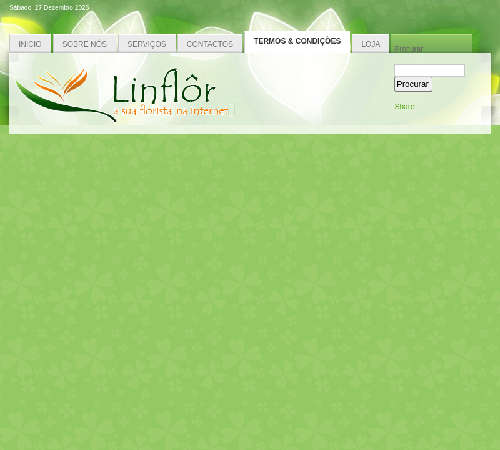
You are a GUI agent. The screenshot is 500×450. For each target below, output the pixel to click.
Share (404, 106)
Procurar (408, 49)
